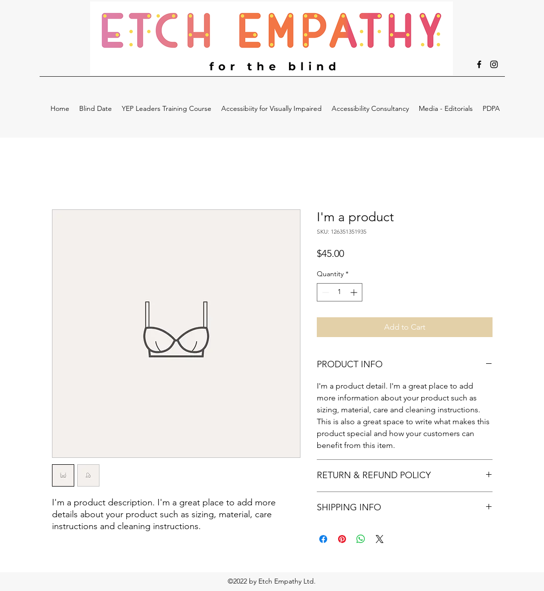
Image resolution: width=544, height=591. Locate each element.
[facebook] (479, 64)
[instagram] (494, 64)
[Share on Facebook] (323, 539)
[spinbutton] (339, 292)
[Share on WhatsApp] (361, 539)
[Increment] (354, 292)
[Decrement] (324, 292)
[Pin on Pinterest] (342, 539)
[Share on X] (380, 539)
